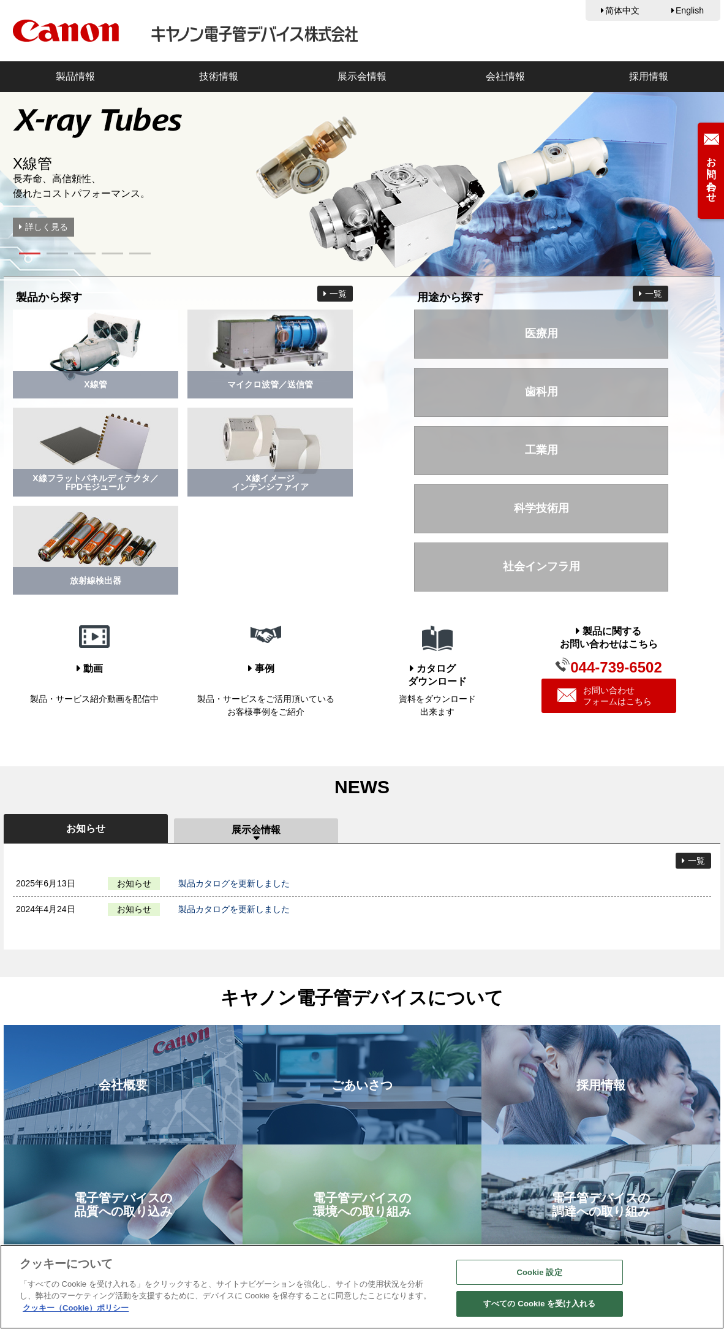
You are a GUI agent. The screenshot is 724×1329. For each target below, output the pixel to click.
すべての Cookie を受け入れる (539, 1303)
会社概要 (123, 1085)
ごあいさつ (362, 1085)
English (690, 10)
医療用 (541, 333)
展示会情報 (362, 76)
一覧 (338, 294)
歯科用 (541, 392)
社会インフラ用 (541, 566)
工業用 (541, 450)
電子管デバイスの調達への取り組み (601, 1204)
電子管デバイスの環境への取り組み (362, 1204)
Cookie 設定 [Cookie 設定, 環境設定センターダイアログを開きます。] (539, 1272)
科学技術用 (541, 508)
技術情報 (218, 76)
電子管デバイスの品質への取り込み (123, 1204)
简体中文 (622, 10)
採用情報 (648, 76)
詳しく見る (46, 227)
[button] (29, 253)
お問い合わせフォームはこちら (604, 695)
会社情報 (505, 76)
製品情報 (75, 76)
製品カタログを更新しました (234, 883)
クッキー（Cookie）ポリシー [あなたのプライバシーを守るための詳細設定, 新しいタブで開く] (76, 1307)
